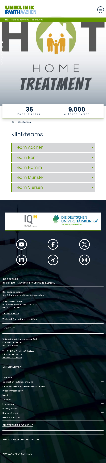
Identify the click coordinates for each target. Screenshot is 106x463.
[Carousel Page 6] (2, 54)
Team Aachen (29, 147)
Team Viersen (29, 187)
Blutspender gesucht (17, 425)
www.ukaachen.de (12, 357)
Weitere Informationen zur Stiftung (20, 319)
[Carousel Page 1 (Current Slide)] (2, 42)
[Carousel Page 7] (2, 57)
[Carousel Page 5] (2, 52)
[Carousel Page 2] (2, 44)
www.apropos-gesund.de (20, 439)
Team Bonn (26, 157)
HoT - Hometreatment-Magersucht (24, 19)
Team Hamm (28, 167)
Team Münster (29, 177)
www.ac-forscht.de (17, 454)
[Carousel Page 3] (2, 47)
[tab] (53, 147)
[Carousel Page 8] (2, 59)
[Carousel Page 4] (2, 49)
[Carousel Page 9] (2, 61)
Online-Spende (10, 313)
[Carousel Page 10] (2, 64)
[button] (7, 111)
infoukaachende (12, 354)
